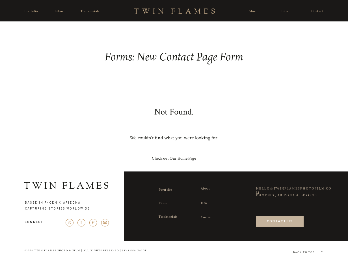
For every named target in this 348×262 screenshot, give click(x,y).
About (253, 11)
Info (284, 11)
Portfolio (31, 11)
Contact (317, 11)
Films (59, 11)
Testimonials (90, 11)
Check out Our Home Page (174, 158)
